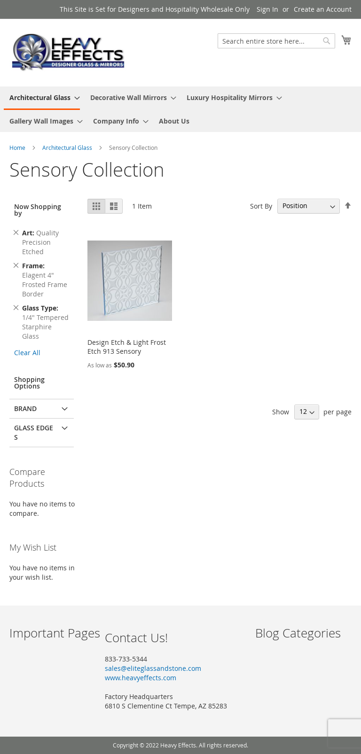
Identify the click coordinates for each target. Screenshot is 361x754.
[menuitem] (42, 98)
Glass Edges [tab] (33, 432)
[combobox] (276, 40)
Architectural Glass (68, 147)
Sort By (261, 205)
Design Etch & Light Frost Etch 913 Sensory (126, 347)
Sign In (267, 9)
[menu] (180, 109)
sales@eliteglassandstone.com (153, 668)
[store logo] (68, 52)
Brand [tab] (25, 408)
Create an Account (323, 9)
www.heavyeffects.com (140, 677)
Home (18, 147)
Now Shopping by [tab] (37, 210)
